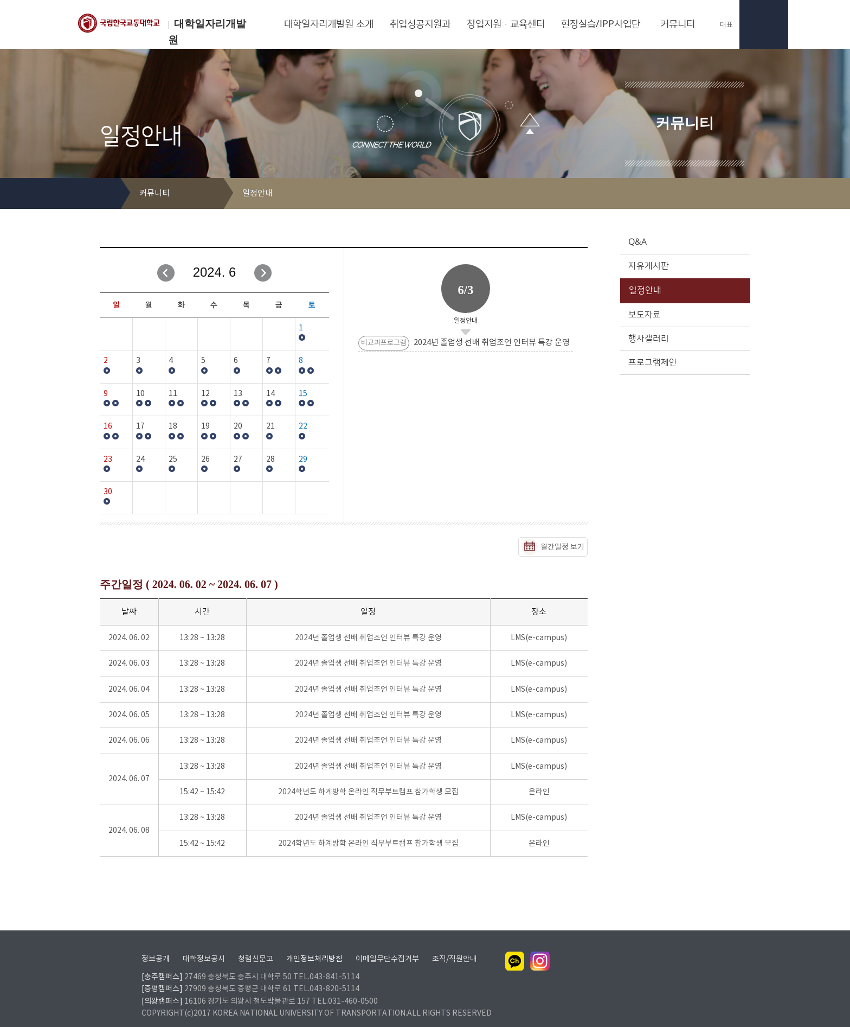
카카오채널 (515, 947)
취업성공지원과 (420, 24)
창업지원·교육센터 (506, 24)
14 (270, 394)
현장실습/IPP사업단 (600, 24)
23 (108, 459)
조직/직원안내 (454, 945)
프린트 (725, 194)
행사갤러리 (684, 338)
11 (173, 394)
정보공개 (155, 945)
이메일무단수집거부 (387, 945)
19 (205, 426)
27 (238, 459)
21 (270, 426)
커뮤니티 (677, 24)
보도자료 (684, 315)
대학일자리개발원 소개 (329, 24)
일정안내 (684, 290)
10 (140, 394)
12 (205, 394)
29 (303, 459)
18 (173, 426)
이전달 (166, 273)
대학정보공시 (204, 945)
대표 (721, 24)
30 (108, 492)
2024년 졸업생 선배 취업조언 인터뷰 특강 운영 (368, 638)
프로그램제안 (684, 362)
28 (270, 459)
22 (303, 426)
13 (238, 394)
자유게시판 (684, 266)
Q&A (684, 242)
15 (303, 394)
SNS (743, 194)
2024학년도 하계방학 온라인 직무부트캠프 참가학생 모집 (368, 792)
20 (238, 426)
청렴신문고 (255, 945)
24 (140, 459)
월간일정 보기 (562, 547)
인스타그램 (540, 947)
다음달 (263, 273)
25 (173, 459)
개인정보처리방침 (314, 945)
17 (140, 426)
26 (205, 459)
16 (108, 426)
